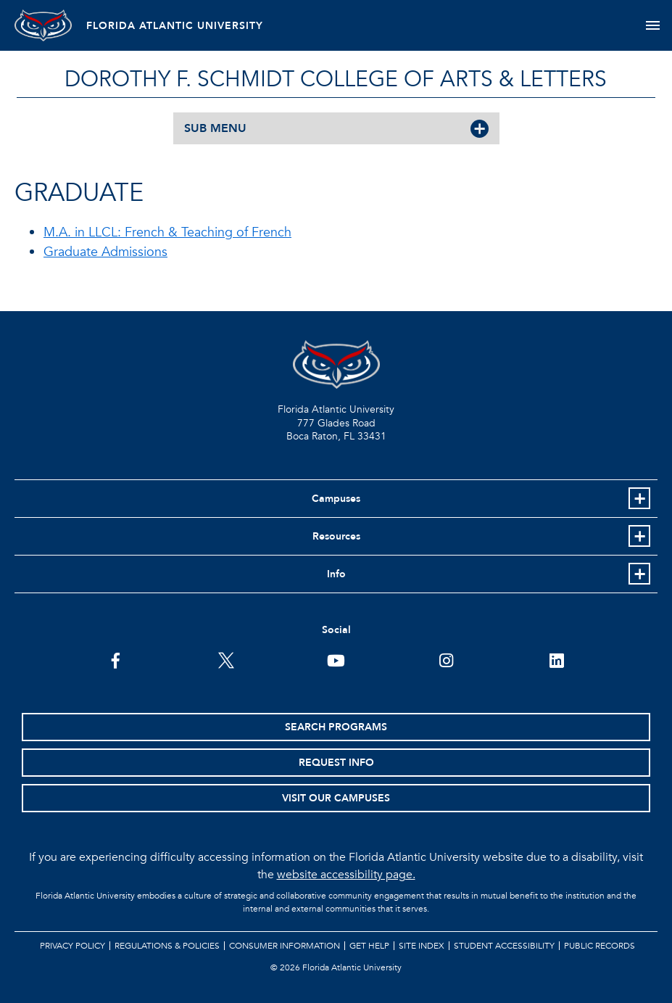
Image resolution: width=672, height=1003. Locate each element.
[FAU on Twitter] (226, 659)
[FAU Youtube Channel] (336, 659)
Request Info (336, 762)
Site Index (421, 946)
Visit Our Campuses (336, 798)
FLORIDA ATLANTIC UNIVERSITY (175, 26)
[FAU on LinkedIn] (556, 659)
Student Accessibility (504, 946)
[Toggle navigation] (653, 25)
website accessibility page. (346, 875)
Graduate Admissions (105, 252)
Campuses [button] (336, 498)
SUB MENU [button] (215, 128)
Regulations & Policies (167, 946)
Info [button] (336, 574)
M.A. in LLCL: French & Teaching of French (167, 232)
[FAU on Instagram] (446, 659)
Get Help (369, 946)
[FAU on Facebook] (116, 659)
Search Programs (336, 727)
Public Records (599, 946)
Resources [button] (336, 536)
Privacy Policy (72, 946)
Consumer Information (284, 946)
